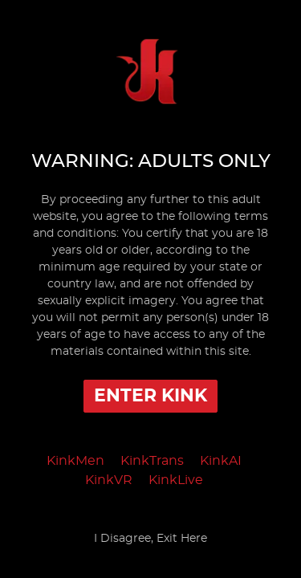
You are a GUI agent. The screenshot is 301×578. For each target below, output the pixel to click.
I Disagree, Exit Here (150, 538)
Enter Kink (150, 396)
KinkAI (221, 460)
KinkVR (108, 480)
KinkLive (175, 480)
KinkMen (75, 460)
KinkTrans (152, 460)
